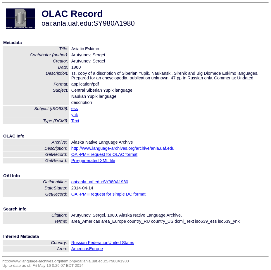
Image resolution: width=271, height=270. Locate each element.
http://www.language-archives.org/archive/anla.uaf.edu (123, 148)
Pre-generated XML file (93, 160)
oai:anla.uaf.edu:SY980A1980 (99, 182)
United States (121, 242)
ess (74, 108)
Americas (80, 248)
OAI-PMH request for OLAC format (104, 154)
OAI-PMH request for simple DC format (108, 194)
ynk (74, 114)
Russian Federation (89, 242)
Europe (96, 248)
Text (75, 121)
